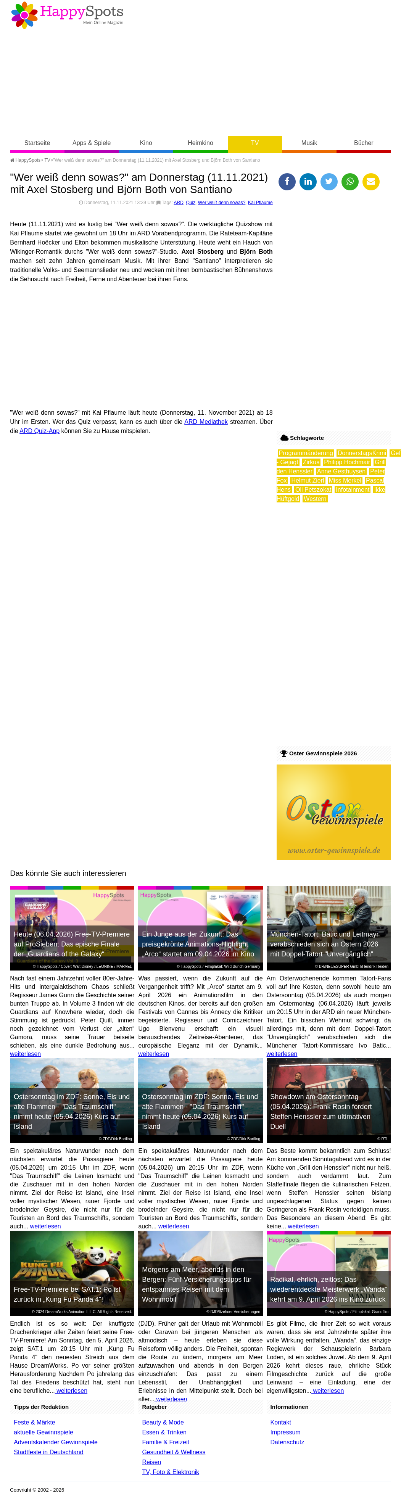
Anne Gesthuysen (341, 471)
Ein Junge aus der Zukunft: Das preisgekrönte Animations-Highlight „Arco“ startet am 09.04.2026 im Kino (198, 944)
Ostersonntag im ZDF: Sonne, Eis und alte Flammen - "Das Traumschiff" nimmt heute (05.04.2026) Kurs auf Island (72, 1111)
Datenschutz (287, 1442)
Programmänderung (306, 453)
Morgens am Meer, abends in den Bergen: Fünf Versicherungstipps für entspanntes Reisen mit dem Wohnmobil (196, 1284)
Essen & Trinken (164, 1432)
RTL (384, 1139)
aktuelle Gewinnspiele (43, 1432)
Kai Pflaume (260, 202)
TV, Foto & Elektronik (170, 1472)
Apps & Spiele (91, 143)
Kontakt (281, 1422)
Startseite (37, 143)
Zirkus (311, 462)
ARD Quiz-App (39, 431)
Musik (309, 143)
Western (315, 499)
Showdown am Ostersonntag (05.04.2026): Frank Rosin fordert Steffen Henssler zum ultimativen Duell (321, 1111)
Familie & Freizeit (165, 1442)
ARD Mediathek (206, 421)
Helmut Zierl (307, 480)
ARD (178, 202)
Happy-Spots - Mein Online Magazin (67, 15)
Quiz (190, 202)
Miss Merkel (345, 480)
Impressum (286, 1432)
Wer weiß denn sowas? (222, 202)
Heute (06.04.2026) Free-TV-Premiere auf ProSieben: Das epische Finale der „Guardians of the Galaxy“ (72, 944)
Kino (146, 143)
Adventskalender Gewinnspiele (56, 1442)
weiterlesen (25, 1054)
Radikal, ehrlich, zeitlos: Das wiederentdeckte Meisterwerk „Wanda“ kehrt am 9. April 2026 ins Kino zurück (328, 1289)
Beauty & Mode (163, 1422)
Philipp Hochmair (347, 462)
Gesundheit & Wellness (173, 1452)
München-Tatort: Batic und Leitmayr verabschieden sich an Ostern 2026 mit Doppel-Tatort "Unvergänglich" (324, 944)
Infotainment (352, 489)
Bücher (364, 143)
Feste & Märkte (34, 1422)
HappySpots (25, 160)
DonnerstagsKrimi (362, 453)
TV (255, 143)
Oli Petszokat (313, 489)
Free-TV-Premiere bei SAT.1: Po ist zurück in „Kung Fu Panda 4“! (67, 1294)
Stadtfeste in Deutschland (48, 1452)
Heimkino (200, 143)
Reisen (151, 1462)
